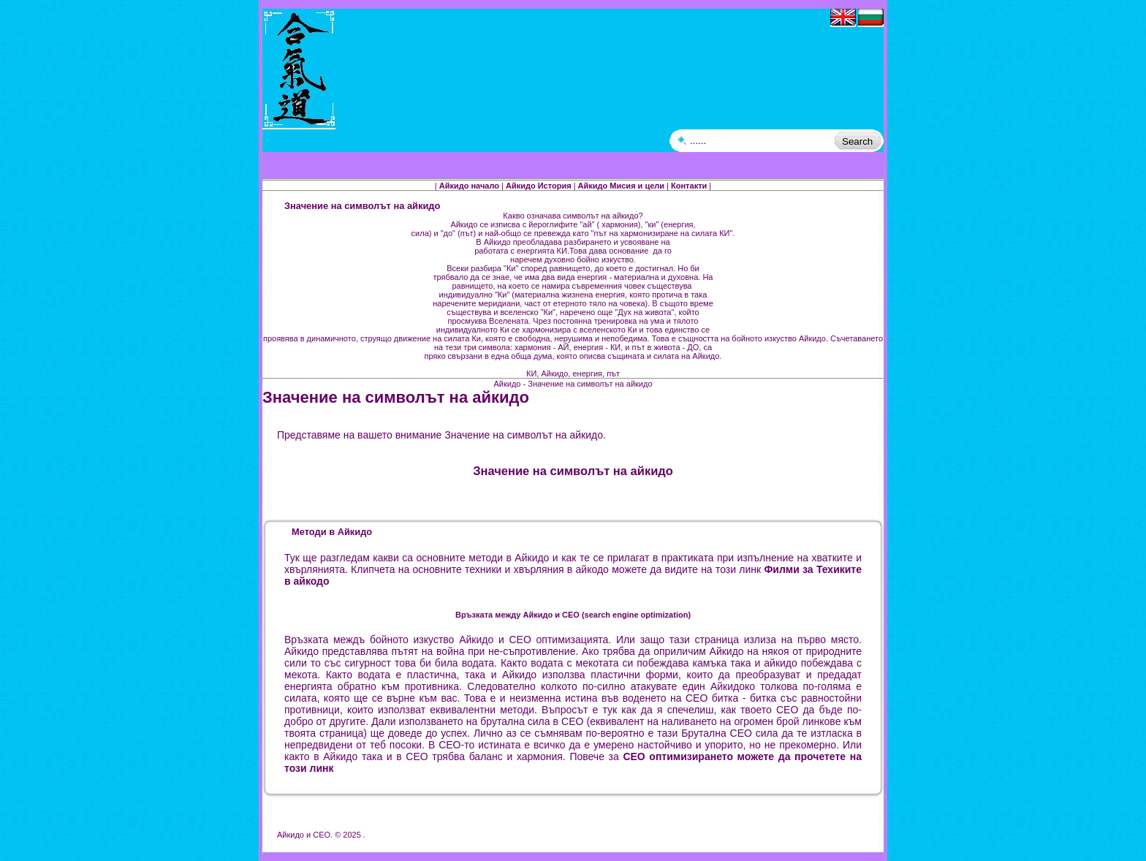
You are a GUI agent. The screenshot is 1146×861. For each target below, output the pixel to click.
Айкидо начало (469, 185)
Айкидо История (539, 185)
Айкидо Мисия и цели (621, 185)
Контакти (689, 185)
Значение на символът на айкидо (395, 397)
